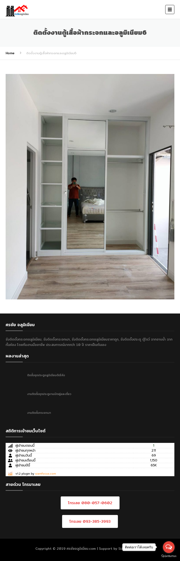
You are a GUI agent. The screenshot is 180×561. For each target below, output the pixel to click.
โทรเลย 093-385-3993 (90, 521)
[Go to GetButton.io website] (168, 556)
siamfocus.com (45, 474)
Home (10, 53)
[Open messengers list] (169, 547)
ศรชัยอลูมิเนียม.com (81, 548)
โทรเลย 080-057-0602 (90, 503)
